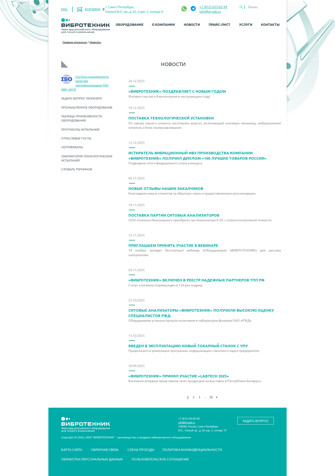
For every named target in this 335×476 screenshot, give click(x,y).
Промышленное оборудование (86, 107)
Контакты (270, 24)
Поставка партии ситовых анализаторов (173, 215)
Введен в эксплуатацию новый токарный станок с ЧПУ (188, 345)
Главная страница (74, 42)
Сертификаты (72, 147)
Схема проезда (140, 449)
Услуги (245, 24)
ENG (64, 9)
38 (211, 397)
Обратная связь (105, 449)
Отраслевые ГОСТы (76, 138)
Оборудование (129, 24)
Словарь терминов (76, 169)
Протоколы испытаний (80, 129)
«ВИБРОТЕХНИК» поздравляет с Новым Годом (177, 91)
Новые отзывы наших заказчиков (165, 188)
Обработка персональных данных (92, 459)
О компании (163, 24)
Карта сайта (71, 449)
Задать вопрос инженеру (81, 98)
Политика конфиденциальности (192, 449)
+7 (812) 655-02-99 (213, 7)
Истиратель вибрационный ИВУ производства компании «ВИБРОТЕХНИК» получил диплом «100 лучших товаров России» (197, 155)
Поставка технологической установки (171, 118)
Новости (192, 24)
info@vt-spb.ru (210, 11)
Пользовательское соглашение (160, 459)
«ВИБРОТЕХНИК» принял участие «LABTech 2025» (178, 376)
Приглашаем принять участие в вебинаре (173, 245)
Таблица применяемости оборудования (81, 118)
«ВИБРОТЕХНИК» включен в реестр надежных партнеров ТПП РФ (196, 280)
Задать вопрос (255, 421)
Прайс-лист (219, 24)
